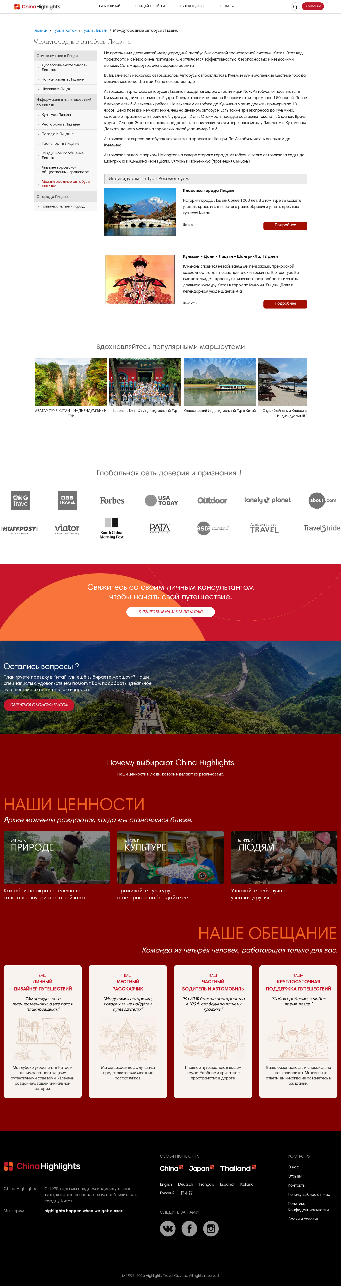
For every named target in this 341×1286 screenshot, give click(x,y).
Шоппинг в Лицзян (57, 89)
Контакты (313, 6)
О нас (293, 1168)
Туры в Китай (109, 6)
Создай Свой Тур (150, 6)
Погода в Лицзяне (58, 134)
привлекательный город (63, 206)
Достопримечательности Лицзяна (64, 67)
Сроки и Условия (303, 1219)
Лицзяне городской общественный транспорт (65, 170)
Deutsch (185, 1185)
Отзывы (295, 1177)
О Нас (225, 6)
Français (206, 1185)
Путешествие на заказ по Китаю (171, 612)
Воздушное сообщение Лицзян (63, 155)
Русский (167, 1193)
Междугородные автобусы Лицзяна (66, 184)
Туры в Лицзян (94, 31)
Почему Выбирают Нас (309, 1195)
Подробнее (285, 225)
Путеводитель (192, 6)
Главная (41, 31)
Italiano (247, 1185)
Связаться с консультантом (39, 705)
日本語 (187, 1193)
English (166, 1185)
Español (227, 1185)
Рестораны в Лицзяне (61, 124)
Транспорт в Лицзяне (60, 144)
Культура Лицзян (56, 115)
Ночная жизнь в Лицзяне (63, 80)
